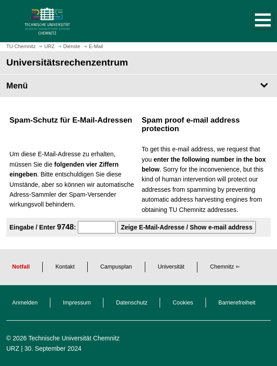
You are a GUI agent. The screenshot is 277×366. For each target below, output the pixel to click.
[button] (253, 21)
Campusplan (116, 267)
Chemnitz (222, 267)
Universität (171, 267)
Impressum (77, 303)
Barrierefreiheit (237, 303)
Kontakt (65, 267)
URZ (12, 348)
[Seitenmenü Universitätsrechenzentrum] (138, 86)
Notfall (21, 267)
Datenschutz (131, 303)
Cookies (183, 303)
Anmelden (25, 303)
